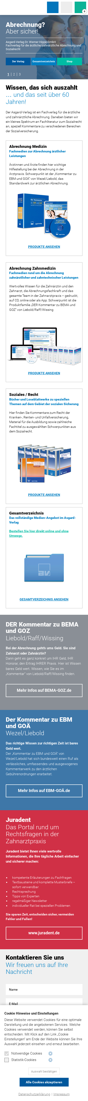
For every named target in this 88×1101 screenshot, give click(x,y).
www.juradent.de (44, 933)
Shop (69, 61)
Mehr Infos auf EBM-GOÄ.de (44, 790)
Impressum (61, 1094)
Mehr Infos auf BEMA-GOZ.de (44, 690)
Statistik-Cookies (20, 1060)
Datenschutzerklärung (34, 1094)
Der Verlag (18, 61)
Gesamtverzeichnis (43, 61)
